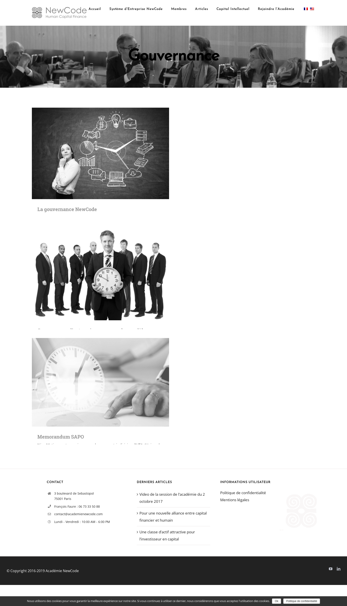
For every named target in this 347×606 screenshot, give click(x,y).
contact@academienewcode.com (78, 514)
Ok (276, 601)
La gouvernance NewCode (67, 209)
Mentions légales (234, 499)
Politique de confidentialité (243, 492)
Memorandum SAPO (60, 436)
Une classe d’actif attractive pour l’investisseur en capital (167, 535)
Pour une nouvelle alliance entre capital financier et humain (173, 517)
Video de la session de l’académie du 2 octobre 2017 (172, 498)
